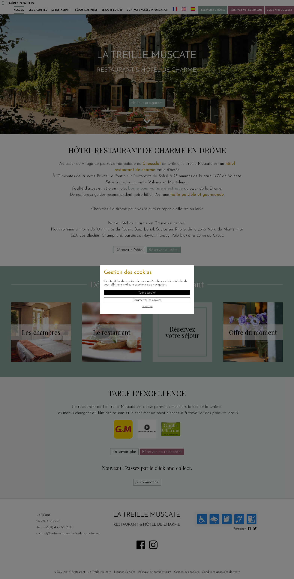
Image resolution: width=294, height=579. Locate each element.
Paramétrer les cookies (147, 300)
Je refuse (147, 306)
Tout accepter (147, 292)
